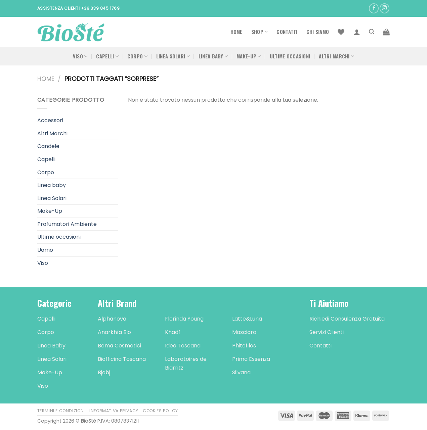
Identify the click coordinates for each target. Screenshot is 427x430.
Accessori (50, 120)
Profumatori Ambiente (67, 224)
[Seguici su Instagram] (384, 8)
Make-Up (249, 56)
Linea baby (51, 185)
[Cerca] (371, 31)
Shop (259, 31)
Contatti (286, 31)
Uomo (45, 250)
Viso (80, 56)
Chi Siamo (317, 31)
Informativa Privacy (113, 411)
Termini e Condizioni (61, 411)
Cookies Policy (160, 411)
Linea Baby (213, 56)
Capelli (107, 56)
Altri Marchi (336, 56)
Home (236, 31)
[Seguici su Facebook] (374, 8)
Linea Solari (173, 56)
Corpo (137, 56)
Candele (48, 146)
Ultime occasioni (290, 56)
